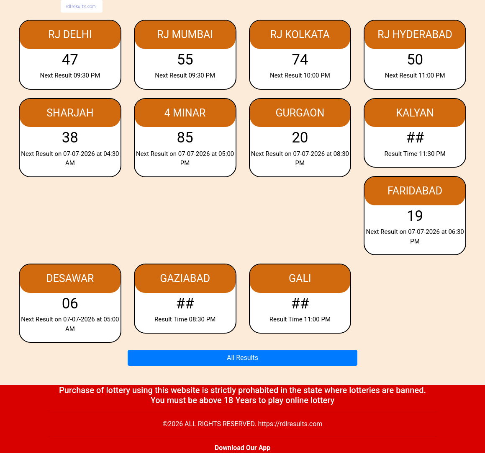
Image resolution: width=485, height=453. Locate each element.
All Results (242, 358)
